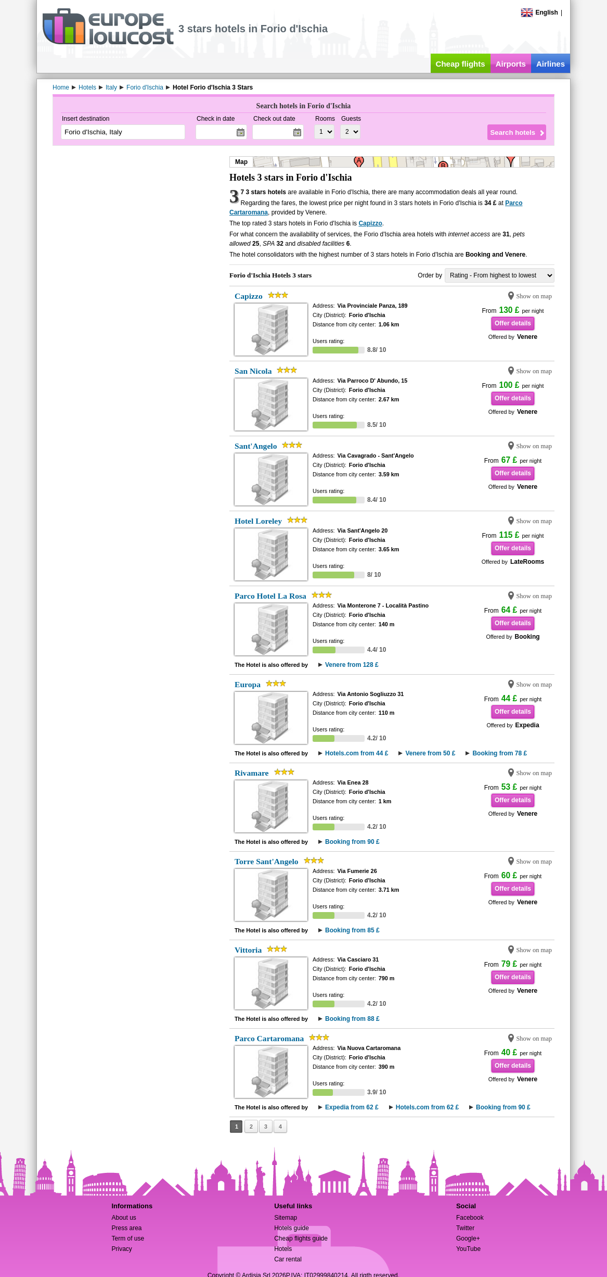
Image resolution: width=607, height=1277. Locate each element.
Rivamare (252, 772)
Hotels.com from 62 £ (427, 1107)
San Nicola (253, 370)
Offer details (513, 323)
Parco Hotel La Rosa (270, 595)
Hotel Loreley (258, 520)
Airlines (550, 63)
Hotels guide (291, 1228)
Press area (126, 1228)
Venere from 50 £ (430, 753)
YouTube (468, 1249)
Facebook (470, 1217)
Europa (248, 684)
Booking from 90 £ (352, 841)
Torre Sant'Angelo (267, 861)
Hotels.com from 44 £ (356, 753)
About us (123, 1217)
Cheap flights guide (301, 1238)
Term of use (127, 1238)
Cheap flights (460, 63)
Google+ (468, 1238)
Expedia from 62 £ (352, 1107)
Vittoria (248, 949)
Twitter (465, 1228)
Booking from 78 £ (499, 753)
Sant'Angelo (256, 445)
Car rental (288, 1259)
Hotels (283, 1249)
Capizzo (370, 223)
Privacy (121, 1249)
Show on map (534, 296)
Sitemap (285, 1217)
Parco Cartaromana (269, 1038)
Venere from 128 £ (352, 664)
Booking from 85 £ (352, 930)
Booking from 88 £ (352, 1018)
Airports (511, 63)
